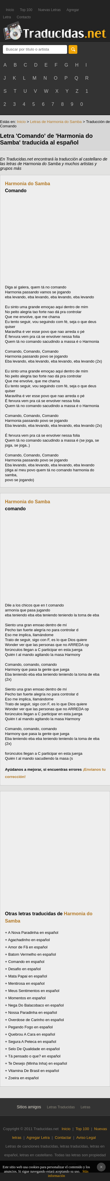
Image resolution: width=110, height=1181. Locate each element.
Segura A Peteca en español (32, 1041)
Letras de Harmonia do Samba (56, 121)
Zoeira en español (23, 1078)
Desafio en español (24, 969)
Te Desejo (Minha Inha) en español (37, 1063)
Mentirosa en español (26, 983)
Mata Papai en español (27, 976)
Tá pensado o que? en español (34, 1056)
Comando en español (26, 961)
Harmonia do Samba (27, 183)
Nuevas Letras (49, 10)
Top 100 (26, 10)
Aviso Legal (86, 1137)
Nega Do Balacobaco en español (36, 1005)
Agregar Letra (38, 1137)
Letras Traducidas (61, 1107)
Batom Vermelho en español (32, 954)
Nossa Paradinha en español (32, 1012)
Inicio (10, 10)
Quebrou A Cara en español (31, 1034)
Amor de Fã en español (28, 947)
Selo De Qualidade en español (34, 1049)
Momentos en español (27, 998)
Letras (85, 1107)
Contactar (63, 1137)
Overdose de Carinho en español (36, 1020)
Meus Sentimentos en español (33, 991)
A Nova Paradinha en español (33, 932)
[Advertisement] (54, 239)
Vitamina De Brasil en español (33, 1070)
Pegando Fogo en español (30, 1027)
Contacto (24, 17)
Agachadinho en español (29, 940)
